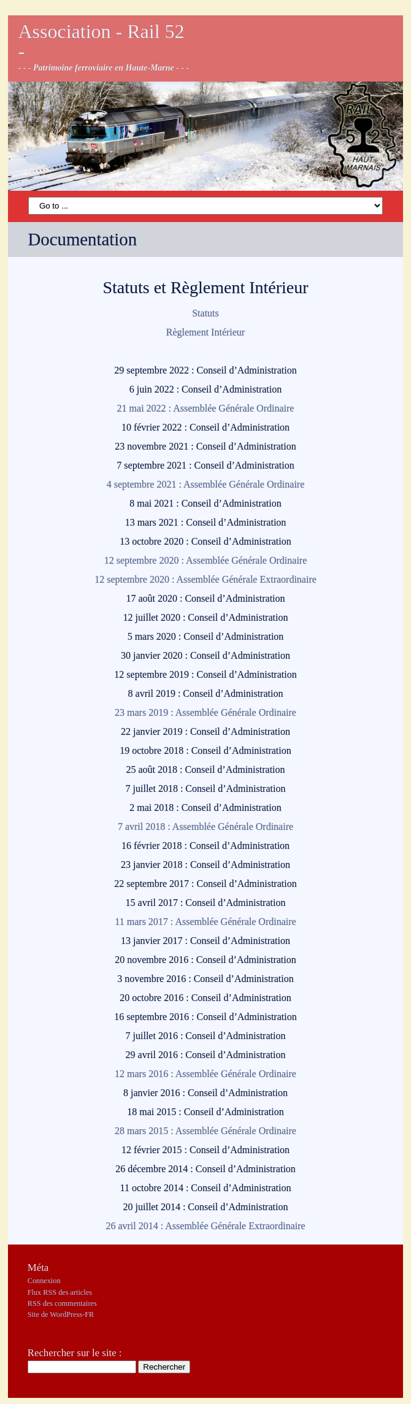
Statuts (205, 313)
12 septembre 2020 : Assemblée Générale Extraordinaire (205, 579)
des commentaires (62, 1303)
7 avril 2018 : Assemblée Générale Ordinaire (205, 826)
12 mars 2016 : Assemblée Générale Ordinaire (205, 1073)
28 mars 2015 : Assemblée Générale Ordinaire (205, 1131)
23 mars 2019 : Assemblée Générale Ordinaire (205, 712)
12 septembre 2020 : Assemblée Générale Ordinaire (205, 560)
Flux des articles (60, 1292)
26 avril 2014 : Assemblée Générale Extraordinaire (205, 1226)
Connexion (44, 1280)
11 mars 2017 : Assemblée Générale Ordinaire (205, 921)
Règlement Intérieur (205, 332)
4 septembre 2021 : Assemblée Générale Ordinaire (206, 484)
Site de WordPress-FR (61, 1314)
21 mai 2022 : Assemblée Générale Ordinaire (205, 408)
